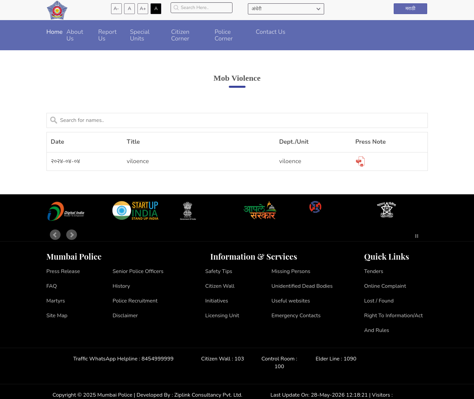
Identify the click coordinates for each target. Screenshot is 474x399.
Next (71, 234)
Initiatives (216, 301)
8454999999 (157, 358)
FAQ (51, 286)
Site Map (57, 315)
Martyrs (55, 301)
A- (116, 8)
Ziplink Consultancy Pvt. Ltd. (208, 395)
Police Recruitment (134, 301)
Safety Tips (218, 271)
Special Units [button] (140, 35)
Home (54, 32)
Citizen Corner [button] (180, 35)
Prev (55, 234)
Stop (416, 236)
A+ (143, 8)
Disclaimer (125, 315)
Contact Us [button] (271, 32)
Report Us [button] (107, 35)
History (121, 286)
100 (279, 366)
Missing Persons (290, 271)
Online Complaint (385, 286)
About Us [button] (75, 35)
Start (406, 236)
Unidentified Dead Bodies (302, 286)
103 (239, 358)
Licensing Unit (222, 315)
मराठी (410, 8)
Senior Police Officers (137, 271)
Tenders (373, 271)
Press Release (63, 271)
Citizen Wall (220, 286)
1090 (350, 358)
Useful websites (290, 301)
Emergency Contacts (295, 315)
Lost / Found (379, 301)
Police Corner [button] (224, 35)
